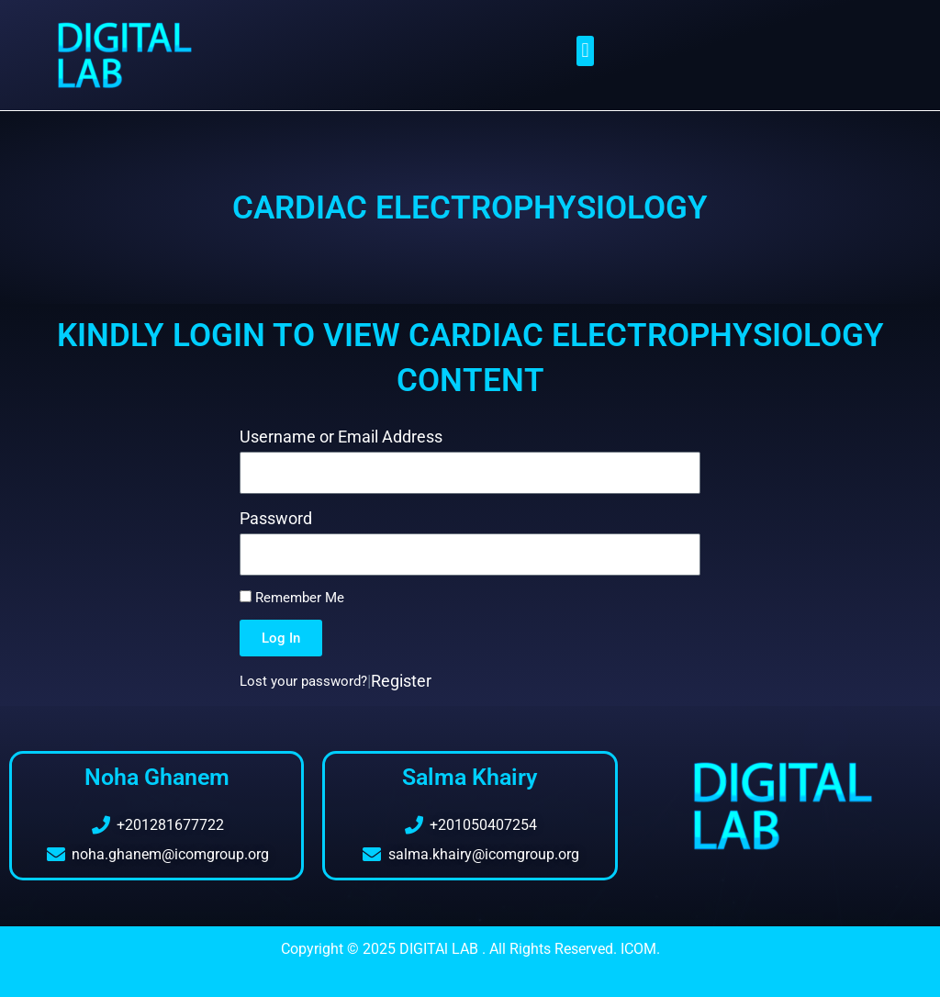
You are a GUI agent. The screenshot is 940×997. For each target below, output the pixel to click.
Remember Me (292, 597)
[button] (585, 51)
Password (276, 518)
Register (401, 680)
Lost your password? (303, 681)
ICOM (638, 949)
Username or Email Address (341, 436)
